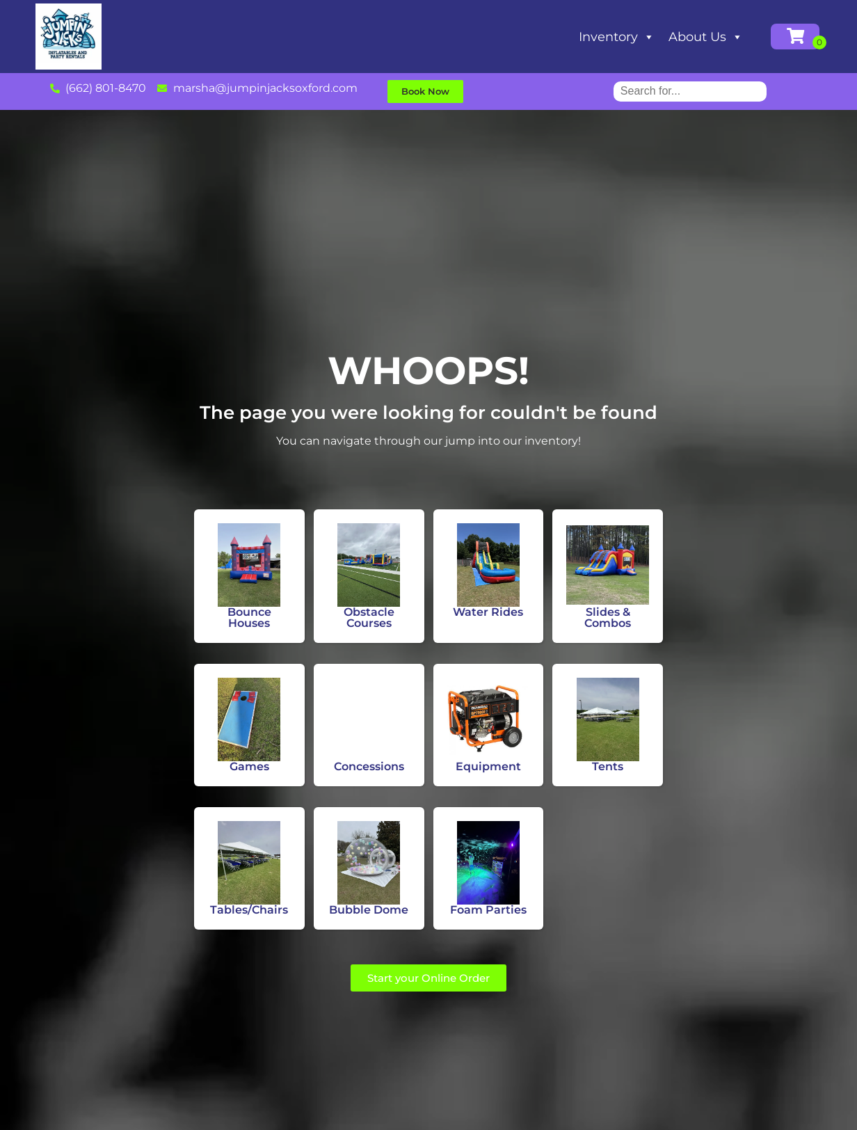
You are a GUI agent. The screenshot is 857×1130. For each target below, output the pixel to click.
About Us (705, 37)
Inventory (617, 37)
